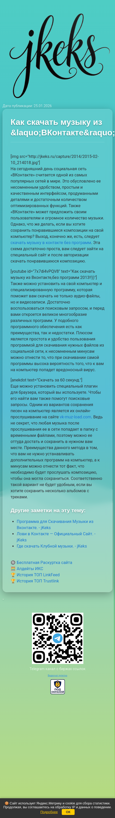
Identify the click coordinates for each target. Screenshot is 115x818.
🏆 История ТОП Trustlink (35, 581)
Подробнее (49, 812)
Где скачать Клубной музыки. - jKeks (52, 546)
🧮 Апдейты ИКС (27, 568)
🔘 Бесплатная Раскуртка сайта (41, 562)
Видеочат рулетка (57, 675)
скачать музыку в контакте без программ (51, 242)
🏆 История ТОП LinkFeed (35, 574)
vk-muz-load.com (75, 417)
